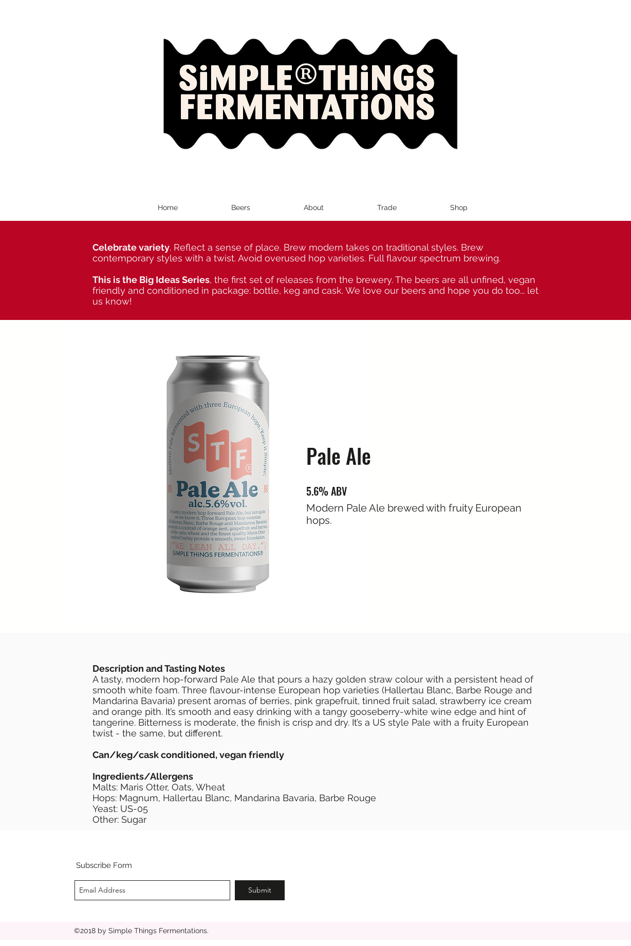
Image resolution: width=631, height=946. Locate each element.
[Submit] (260, 890)
